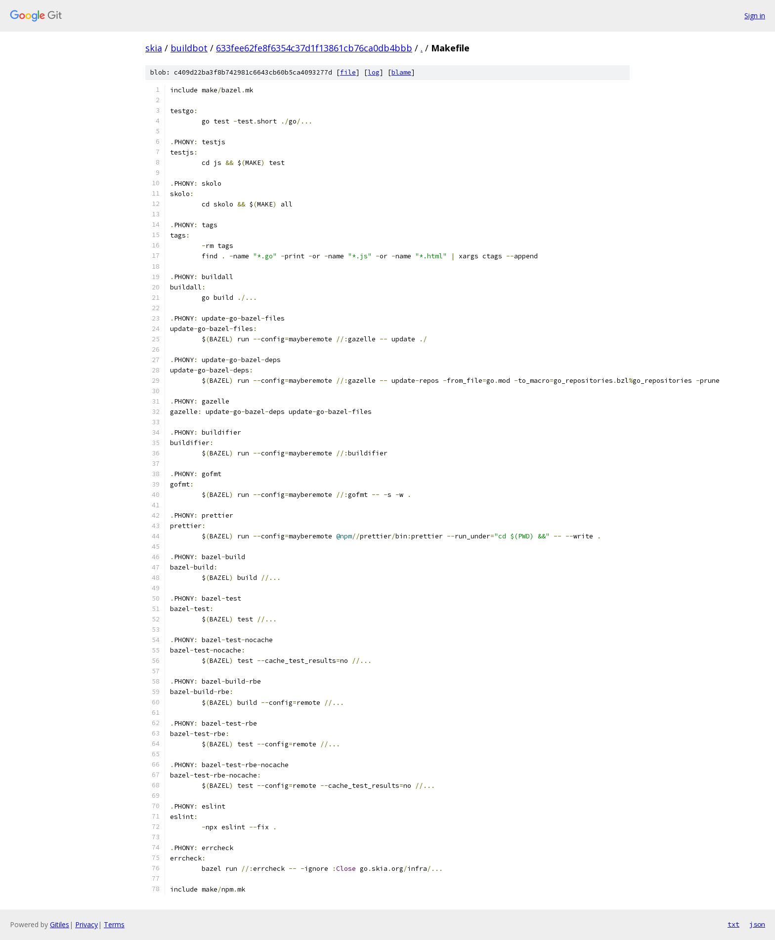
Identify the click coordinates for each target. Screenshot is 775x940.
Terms (114, 924)
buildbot (189, 48)
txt (733, 924)
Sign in (754, 15)
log (374, 72)
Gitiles (59, 924)
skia (153, 48)
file (348, 72)
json (757, 924)
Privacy (86, 924)
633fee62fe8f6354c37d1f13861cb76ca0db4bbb (314, 48)
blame (401, 72)
